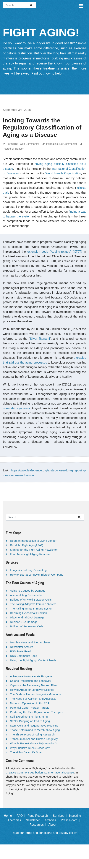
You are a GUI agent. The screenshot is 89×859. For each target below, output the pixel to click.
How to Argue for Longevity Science (32, 689)
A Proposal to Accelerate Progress (31, 676)
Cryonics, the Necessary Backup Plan (33, 685)
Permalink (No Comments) (61, 143)
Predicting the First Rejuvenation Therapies (36, 712)
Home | (10, 815)
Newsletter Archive (21, 646)
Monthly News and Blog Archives (30, 642)
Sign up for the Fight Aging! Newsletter (34, 549)
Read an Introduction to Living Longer (33, 540)
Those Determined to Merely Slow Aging (35, 730)
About (54, 824)
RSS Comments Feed (23, 655)
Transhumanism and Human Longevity (34, 738)
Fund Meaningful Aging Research (30, 554)
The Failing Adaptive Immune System (33, 604)
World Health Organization (63, 173)
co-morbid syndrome (16, 408)
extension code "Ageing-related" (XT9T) (54, 251)
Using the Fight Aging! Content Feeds (33, 660)
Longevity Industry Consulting (28, 570)
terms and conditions (38, 832)
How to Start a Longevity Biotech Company (36, 574)
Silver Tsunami (40, 338)
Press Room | (71, 820)
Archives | (52, 820)
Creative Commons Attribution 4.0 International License (40, 772)
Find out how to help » (47, 73)
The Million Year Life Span (26, 752)
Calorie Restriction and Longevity (30, 680)
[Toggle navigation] (80, 5)
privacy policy (68, 832)
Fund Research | (39, 815)
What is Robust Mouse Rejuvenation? (33, 743)
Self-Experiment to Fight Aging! (29, 716)
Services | (60, 815)
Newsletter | (35, 820)
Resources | (39, 824)
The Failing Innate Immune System (31, 608)
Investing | (77, 815)
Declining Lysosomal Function (28, 613)
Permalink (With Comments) (23, 143)
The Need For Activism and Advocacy (33, 698)
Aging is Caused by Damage (27, 590)
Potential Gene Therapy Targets (29, 707)
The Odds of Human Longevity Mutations (35, 694)
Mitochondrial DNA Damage (27, 617)
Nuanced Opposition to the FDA (29, 703)
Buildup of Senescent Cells (26, 626)
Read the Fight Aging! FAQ (26, 545)
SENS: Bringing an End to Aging (30, 721)
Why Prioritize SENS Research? (30, 747)
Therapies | (16, 820)
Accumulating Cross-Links (26, 595)
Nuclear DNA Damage (24, 621)
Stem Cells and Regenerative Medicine (34, 725)
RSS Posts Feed (20, 651)
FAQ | (22, 815)
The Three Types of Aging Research (32, 734)
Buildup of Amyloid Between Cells (30, 599)
